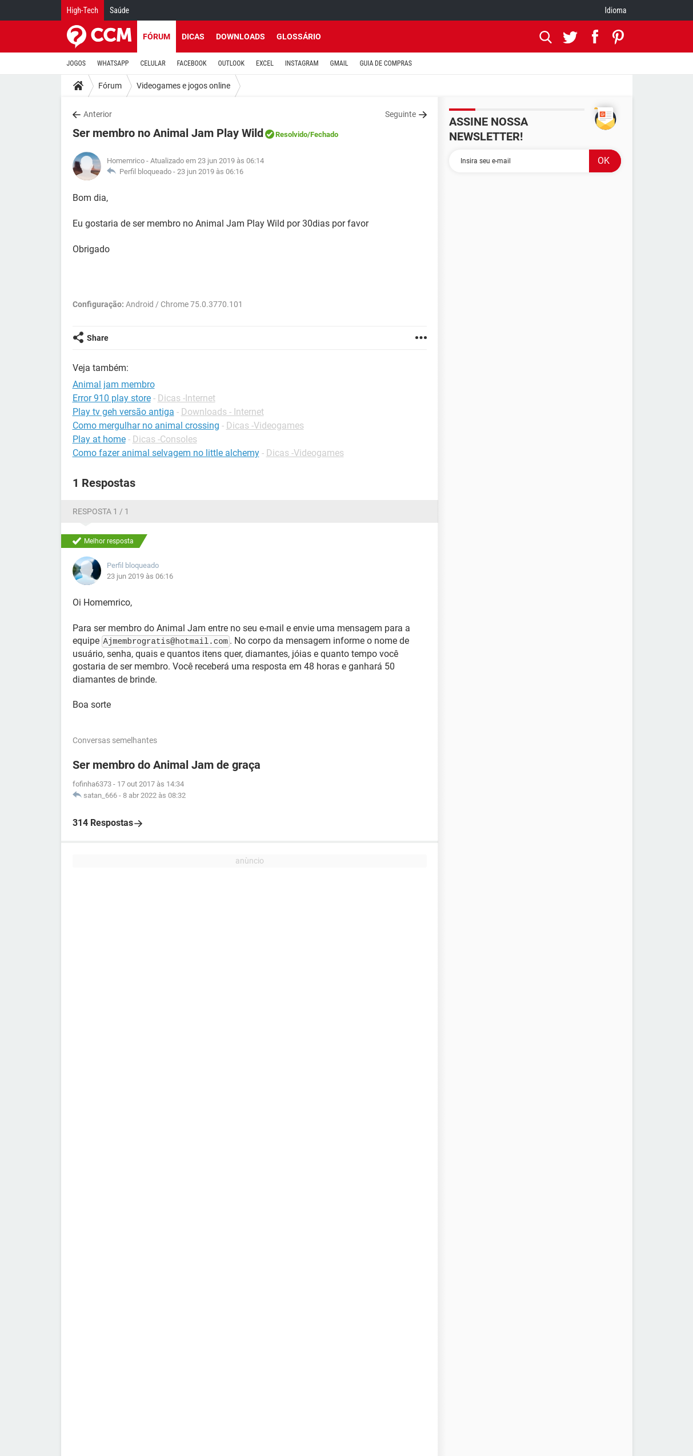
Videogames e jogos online (183, 85)
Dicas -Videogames (265, 425)
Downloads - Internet (222, 411)
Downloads (240, 36)
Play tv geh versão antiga (123, 411)
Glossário (299, 36)
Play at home (99, 439)
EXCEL (265, 63)
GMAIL (339, 63)
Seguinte (400, 114)
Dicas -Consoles (165, 439)
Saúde (119, 10)
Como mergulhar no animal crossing (146, 425)
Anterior (97, 114)
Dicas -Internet (186, 398)
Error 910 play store (112, 398)
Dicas (193, 36)
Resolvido (291, 134)
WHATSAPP (113, 63)
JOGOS (76, 63)
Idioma (616, 10)
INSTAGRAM (302, 63)
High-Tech (82, 10)
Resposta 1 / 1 (101, 511)
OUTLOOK (231, 63)
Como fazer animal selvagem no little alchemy (166, 452)
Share (98, 337)
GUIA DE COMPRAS (386, 63)
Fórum (156, 36)
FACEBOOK (192, 63)
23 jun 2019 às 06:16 (210, 171)
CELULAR (153, 63)
